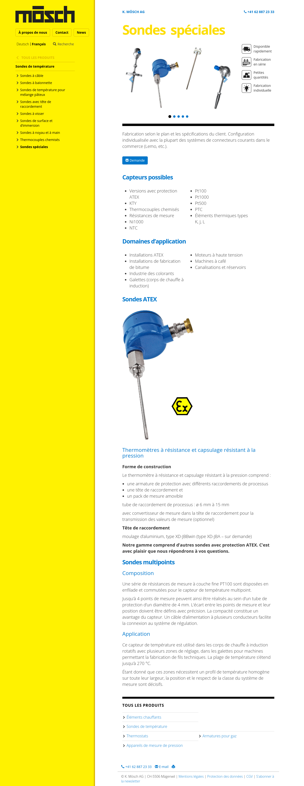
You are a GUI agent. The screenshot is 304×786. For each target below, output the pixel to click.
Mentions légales (191, 776)
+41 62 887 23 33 (259, 11)
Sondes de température (34, 66)
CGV (249, 776)
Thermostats (137, 736)
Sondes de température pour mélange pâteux (42, 92)
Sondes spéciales (34, 147)
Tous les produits (37, 57)
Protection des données (225, 776)
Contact (61, 32)
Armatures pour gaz (220, 736)
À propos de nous (33, 32)
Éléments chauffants (144, 717)
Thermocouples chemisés (40, 139)
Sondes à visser (32, 113)
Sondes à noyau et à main (40, 132)
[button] (130, 78)
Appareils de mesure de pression (155, 745)
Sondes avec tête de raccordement (35, 104)
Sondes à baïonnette (36, 82)
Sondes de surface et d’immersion (36, 123)
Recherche (65, 44)
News (81, 32)
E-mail (162, 766)
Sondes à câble (31, 75)
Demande (135, 160)
